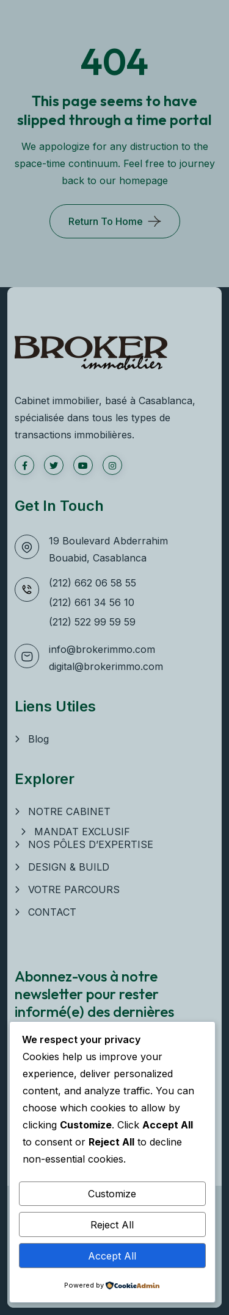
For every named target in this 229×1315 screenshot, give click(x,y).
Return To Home (105, 221)
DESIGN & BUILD (68, 867)
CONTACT (52, 912)
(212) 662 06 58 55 (92, 583)
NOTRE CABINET (69, 811)
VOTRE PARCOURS (74, 889)
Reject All (112, 1225)
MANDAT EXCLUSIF (82, 831)
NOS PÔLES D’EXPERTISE (90, 844)
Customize (112, 1194)
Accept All (112, 1256)
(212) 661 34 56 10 (91, 602)
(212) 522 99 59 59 (92, 622)
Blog (38, 739)
